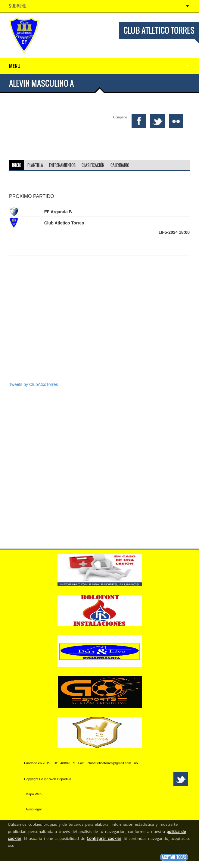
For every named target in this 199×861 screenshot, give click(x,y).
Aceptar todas (174, 857)
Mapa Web (34, 794)
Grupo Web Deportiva (55, 779)
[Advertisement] (99, 335)
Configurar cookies (104, 838)
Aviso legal (34, 809)
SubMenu (17, 6)
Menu (14, 66)
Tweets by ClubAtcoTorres (33, 384)
